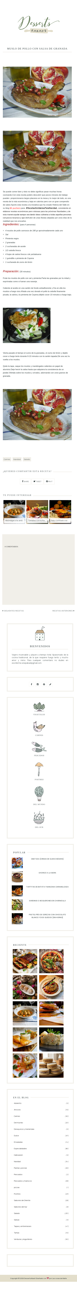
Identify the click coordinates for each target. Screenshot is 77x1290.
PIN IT (49, 481)
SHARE (25, 481)
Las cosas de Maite (59, 1278)
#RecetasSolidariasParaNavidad (41, 208)
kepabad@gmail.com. (32, 662)
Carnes (7, 459)
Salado (27, 459)
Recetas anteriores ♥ (63, 610)
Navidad (17, 459)
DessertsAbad (29, 1278)
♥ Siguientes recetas (13, 610)
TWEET (37, 481)
